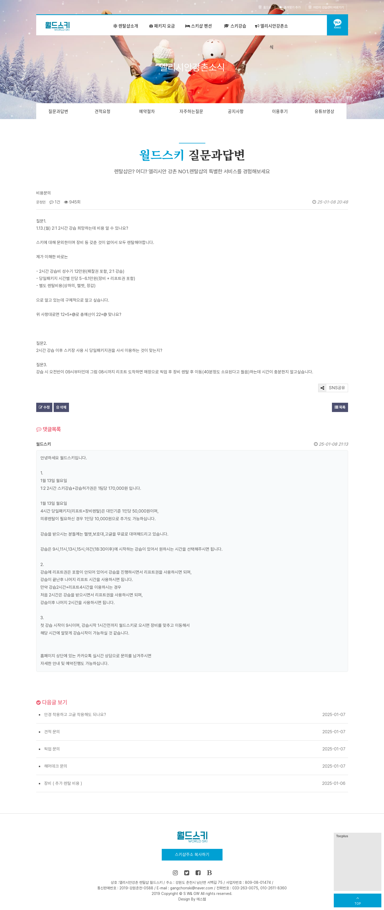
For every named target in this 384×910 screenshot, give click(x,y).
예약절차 (147, 111)
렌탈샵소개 (125, 25)
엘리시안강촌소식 (271, 36)
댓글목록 (48, 429)
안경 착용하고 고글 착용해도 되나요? (75, 714)
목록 (340, 407)
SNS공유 (331, 388)
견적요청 (102, 111)
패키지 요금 (162, 25)
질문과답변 (58, 111)
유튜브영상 (324, 111)
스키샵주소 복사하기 (192, 854)
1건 (54, 202)
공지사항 (236, 111)
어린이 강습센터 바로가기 (326, 7)
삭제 (61, 407)
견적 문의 (52, 731)
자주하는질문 (191, 111)
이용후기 (280, 111)
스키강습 (235, 25)
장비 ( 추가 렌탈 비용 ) (63, 783)
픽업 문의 (52, 748)
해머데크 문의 (55, 766)
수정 (44, 407)
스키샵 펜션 (198, 25)
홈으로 (265, 7)
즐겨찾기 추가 (289, 7)
